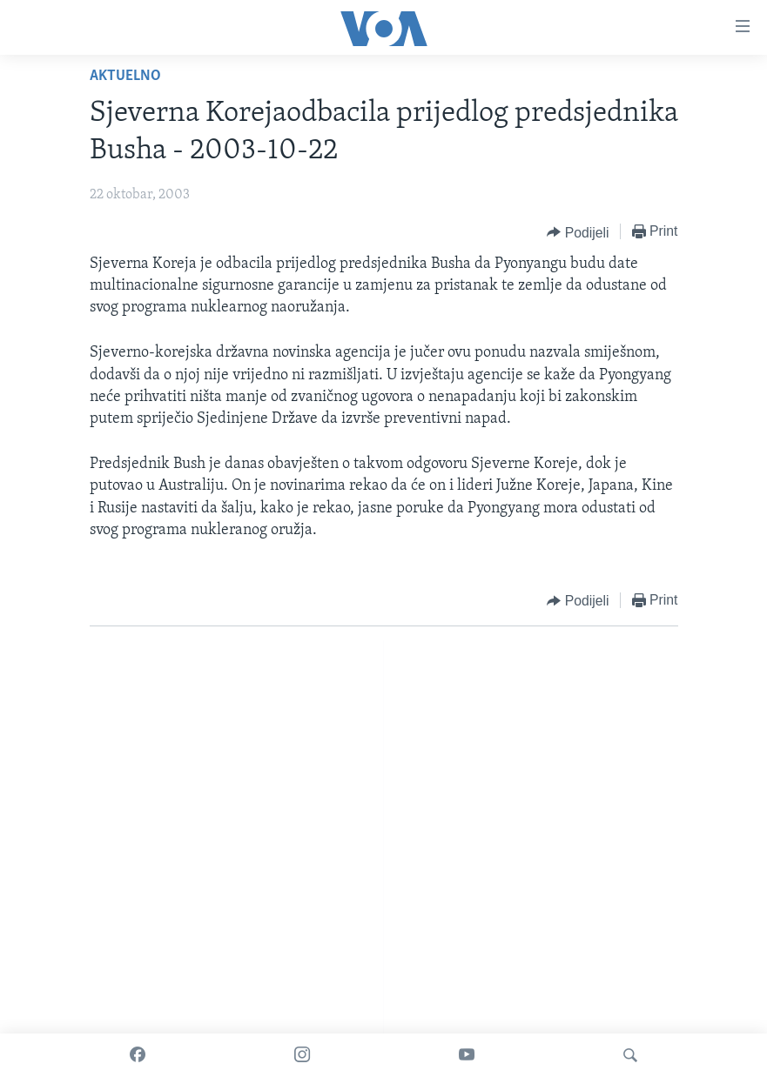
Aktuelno (125, 76)
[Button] (578, 232)
